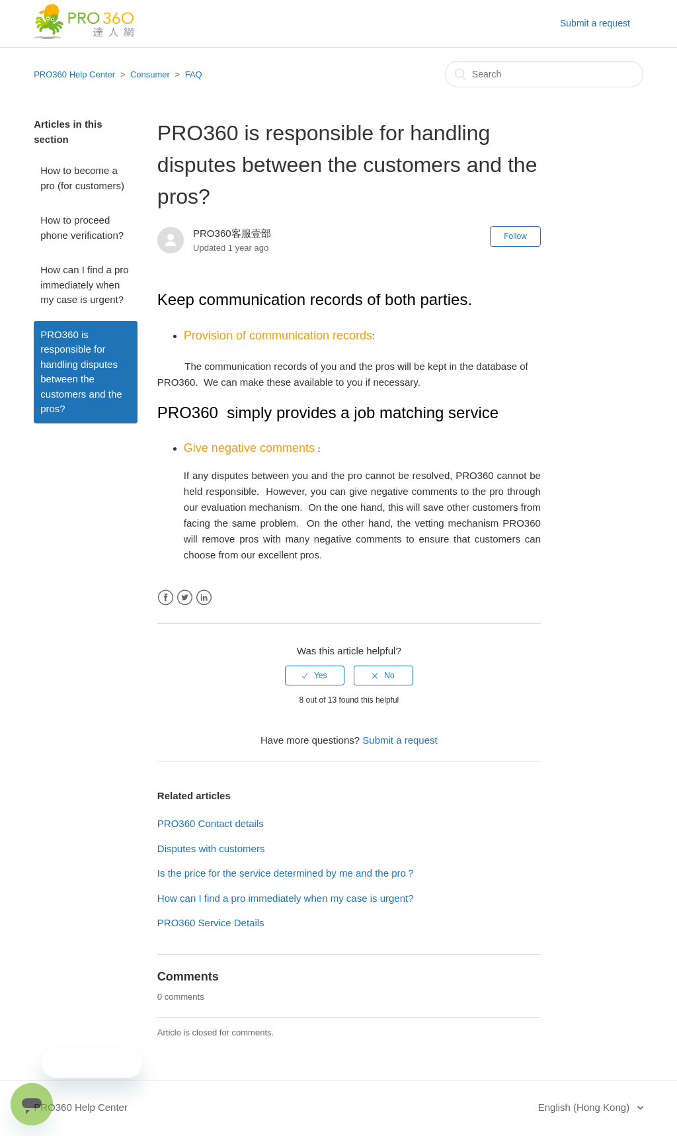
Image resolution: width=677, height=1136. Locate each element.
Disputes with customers (211, 848)
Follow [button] (515, 236)
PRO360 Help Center (74, 74)
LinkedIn (204, 598)
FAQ (193, 74)
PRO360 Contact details (210, 823)
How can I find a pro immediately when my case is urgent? (84, 284)
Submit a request (595, 23)
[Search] (544, 74)
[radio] (314, 675)
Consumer (150, 74)
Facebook (165, 598)
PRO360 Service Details (210, 922)
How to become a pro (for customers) (82, 178)
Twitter (185, 598)
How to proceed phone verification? (82, 227)
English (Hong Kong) (585, 1107)
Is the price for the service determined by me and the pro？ (286, 873)
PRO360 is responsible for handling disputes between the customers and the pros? (81, 372)
